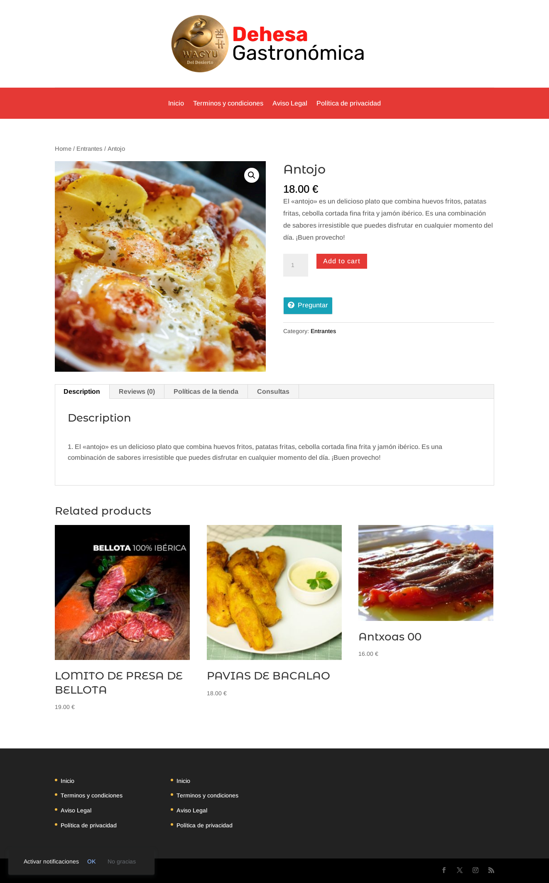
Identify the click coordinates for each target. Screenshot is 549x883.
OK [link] (91, 861)
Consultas (273, 391)
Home (63, 148)
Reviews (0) (137, 391)
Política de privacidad (348, 103)
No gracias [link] (122, 861)
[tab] (82, 392)
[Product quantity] (295, 265)
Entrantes (89, 148)
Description (82, 391)
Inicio (176, 103)
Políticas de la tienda (206, 391)
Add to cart (341, 261)
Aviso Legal (289, 103)
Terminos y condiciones (228, 103)
